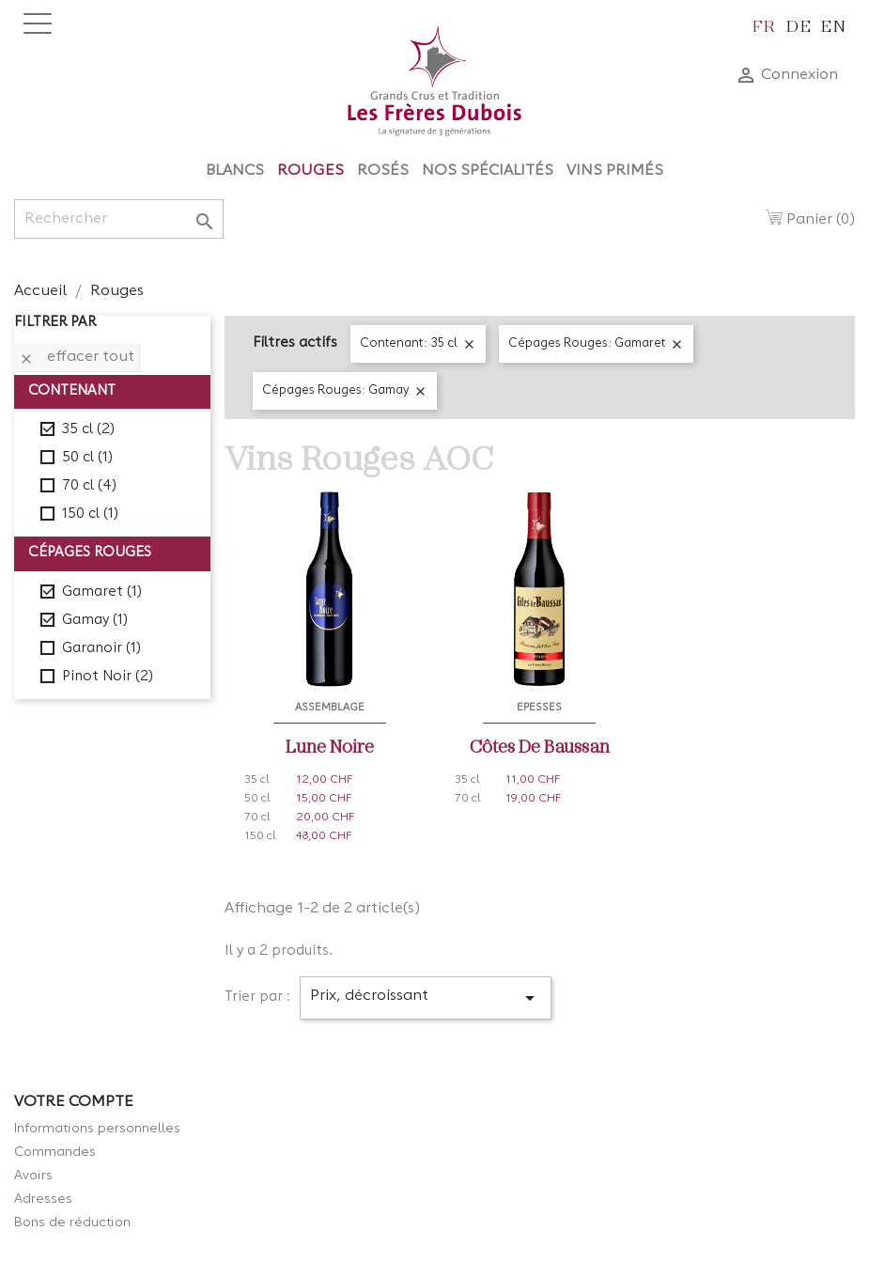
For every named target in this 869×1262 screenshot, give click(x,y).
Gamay (95, 621)
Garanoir (101, 649)
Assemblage (330, 707)
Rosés (383, 171)
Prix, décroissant (426, 998)
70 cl (89, 486)
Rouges (310, 171)
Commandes (55, 1152)
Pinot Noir (107, 677)
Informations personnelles (97, 1128)
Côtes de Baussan (540, 745)
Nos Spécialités (487, 171)
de (799, 25)
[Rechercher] (119, 219)
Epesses (539, 707)
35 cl (88, 430)
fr (765, 25)
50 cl (87, 458)
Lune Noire (330, 745)
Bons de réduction (72, 1222)
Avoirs (33, 1175)
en (833, 25)
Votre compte (73, 1102)
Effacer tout (76, 358)
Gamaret (102, 592)
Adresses (43, 1199)
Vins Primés (614, 171)
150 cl (90, 514)
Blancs (235, 171)
